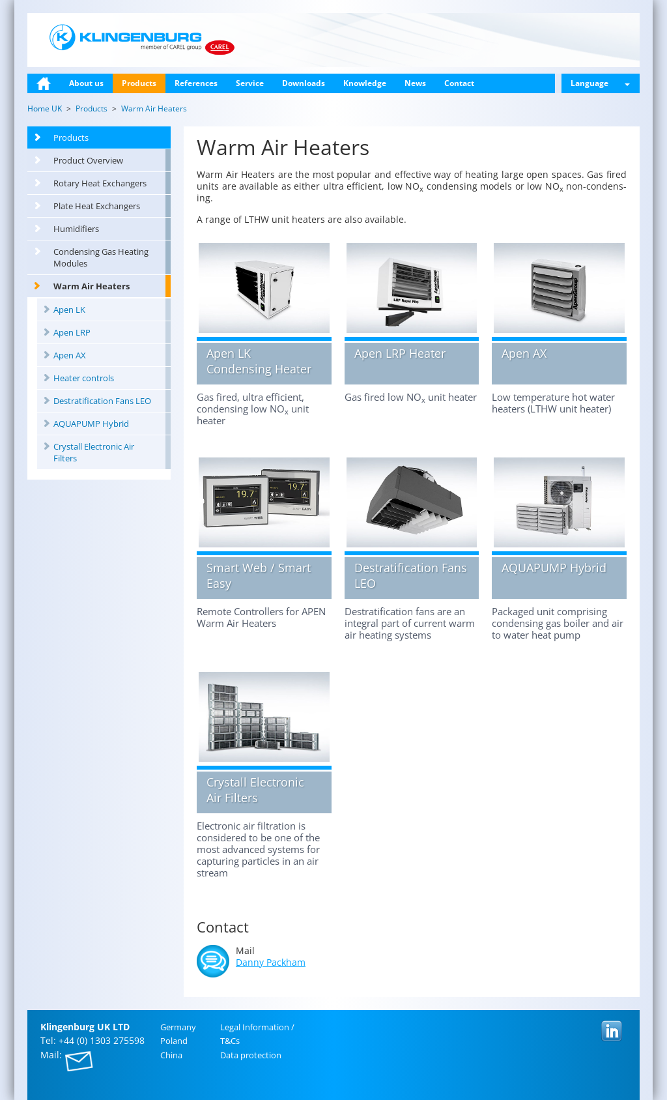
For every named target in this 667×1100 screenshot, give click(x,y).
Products (139, 83)
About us (86, 83)
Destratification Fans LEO (102, 401)
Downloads (303, 83)
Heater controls (83, 378)
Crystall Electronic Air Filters (93, 452)
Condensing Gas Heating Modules (101, 257)
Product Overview (88, 160)
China (171, 1055)
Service (250, 83)
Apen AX (69, 355)
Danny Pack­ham (270, 962)
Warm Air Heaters (91, 286)
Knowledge (364, 83)
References (196, 83)
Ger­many (178, 1027)
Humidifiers (76, 229)
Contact (459, 83)
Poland (174, 1041)
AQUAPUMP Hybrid (91, 423)
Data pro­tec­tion (250, 1055)
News (415, 83)
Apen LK (69, 309)
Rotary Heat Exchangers (100, 183)
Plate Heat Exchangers (96, 206)
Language (600, 83)
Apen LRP (72, 332)
